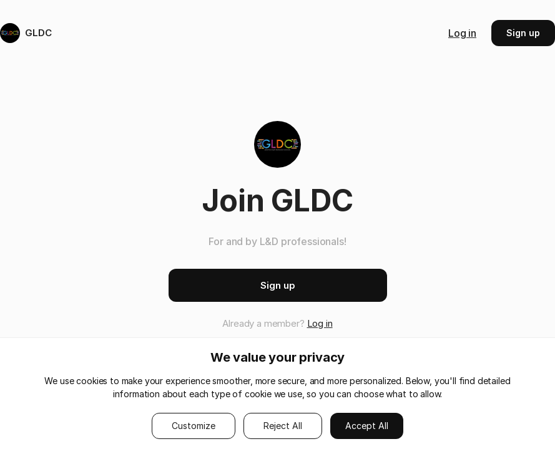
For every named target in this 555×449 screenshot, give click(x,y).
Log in (462, 33)
